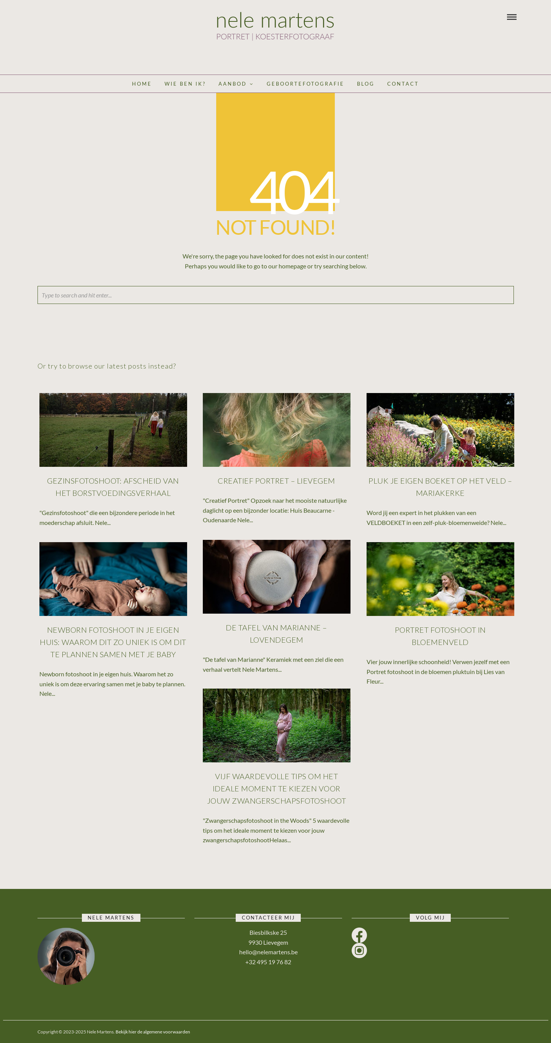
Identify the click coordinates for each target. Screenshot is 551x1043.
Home (142, 84)
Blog (366, 84)
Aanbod (232, 84)
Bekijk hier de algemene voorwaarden (153, 1032)
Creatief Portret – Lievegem (277, 481)
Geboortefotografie (305, 84)
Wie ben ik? (185, 84)
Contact (403, 84)
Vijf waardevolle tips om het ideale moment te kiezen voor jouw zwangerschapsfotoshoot (277, 789)
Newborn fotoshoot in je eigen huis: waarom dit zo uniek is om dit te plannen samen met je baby (113, 642)
